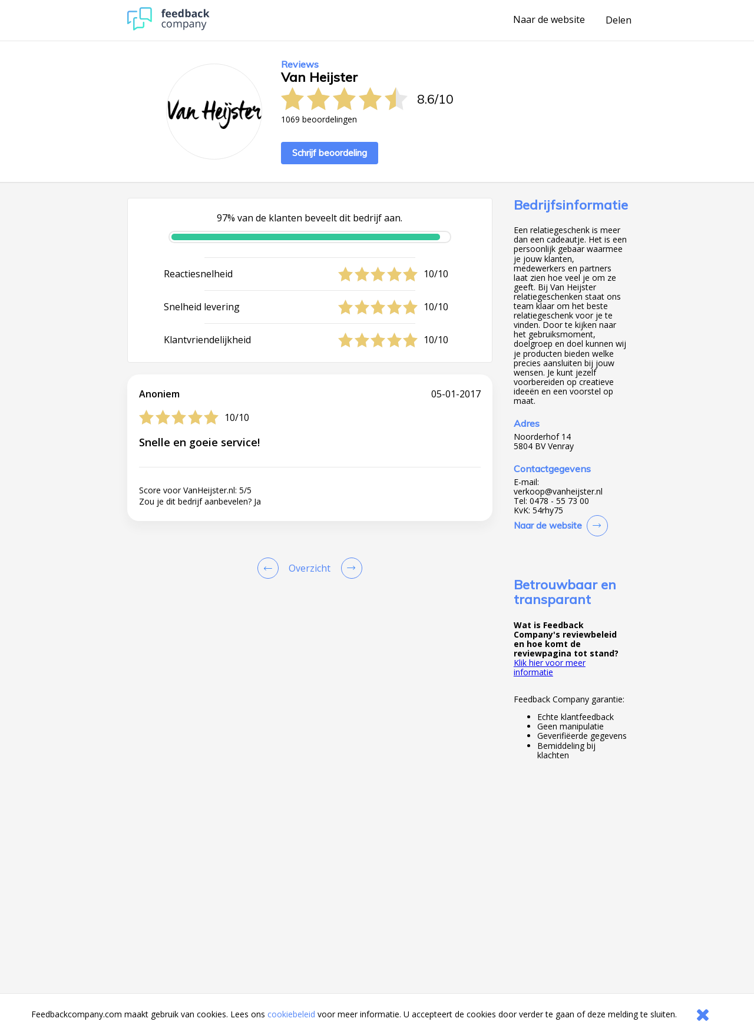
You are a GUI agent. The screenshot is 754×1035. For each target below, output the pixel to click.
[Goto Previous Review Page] (270, 568)
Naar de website (549, 20)
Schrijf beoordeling (329, 152)
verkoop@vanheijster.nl (558, 491)
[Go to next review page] (349, 568)
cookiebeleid (291, 1014)
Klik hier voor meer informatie (550, 667)
